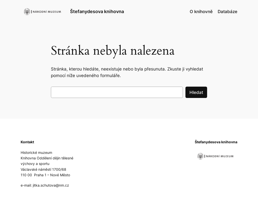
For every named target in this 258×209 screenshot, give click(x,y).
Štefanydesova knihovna (97, 11)
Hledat (196, 92)
